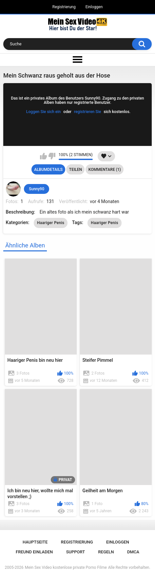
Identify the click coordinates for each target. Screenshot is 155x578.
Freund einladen (34, 551)
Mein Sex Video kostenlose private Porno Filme (66, 567)
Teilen (75, 169)
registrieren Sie (87, 111)
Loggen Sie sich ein (43, 111)
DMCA (133, 551)
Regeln (106, 551)
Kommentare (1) (104, 169)
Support (75, 551)
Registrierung (64, 7)
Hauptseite (35, 542)
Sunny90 (36, 189)
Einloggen (94, 7)
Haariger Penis (50, 222)
